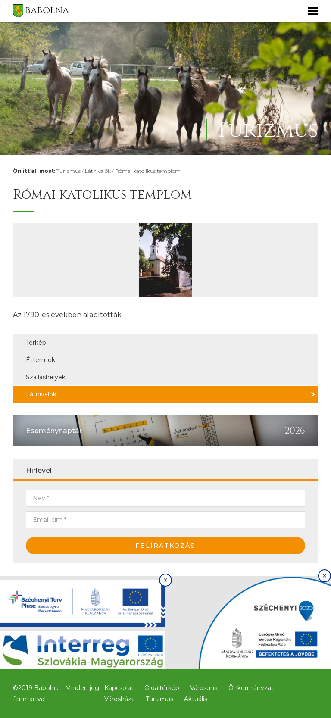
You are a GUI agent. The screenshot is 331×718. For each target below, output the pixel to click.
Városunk (204, 688)
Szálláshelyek (46, 377)
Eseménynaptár (54, 431)
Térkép (36, 343)
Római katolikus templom (148, 171)
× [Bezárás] (165, 580)
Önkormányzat (251, 688)
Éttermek (40, 360)
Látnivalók (98, 171)
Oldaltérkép (161, 688)
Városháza (119, 699)
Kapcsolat (119, 688)
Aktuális (195, 699)
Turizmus (68, 171)
